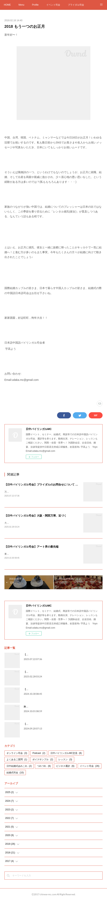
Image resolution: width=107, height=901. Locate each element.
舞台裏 (27, 707)
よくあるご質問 (17, 760)
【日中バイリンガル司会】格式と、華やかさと (48, 724)
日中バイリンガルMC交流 (66, 754)
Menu (21, 4)
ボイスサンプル (42, 760)
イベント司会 (53, 4)
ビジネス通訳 (65, 766)
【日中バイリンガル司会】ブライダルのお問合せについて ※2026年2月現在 (50, 484)
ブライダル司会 (76, 4)
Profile (35, 4)
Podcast (38, 754)
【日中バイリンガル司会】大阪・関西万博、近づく (35, 515)
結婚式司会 (15, 773)
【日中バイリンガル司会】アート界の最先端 (31, 547)
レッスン (65, 760)
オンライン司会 (17, 754)
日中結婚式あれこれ (19, 766)
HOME (7, 4)
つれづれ (44, 766)
